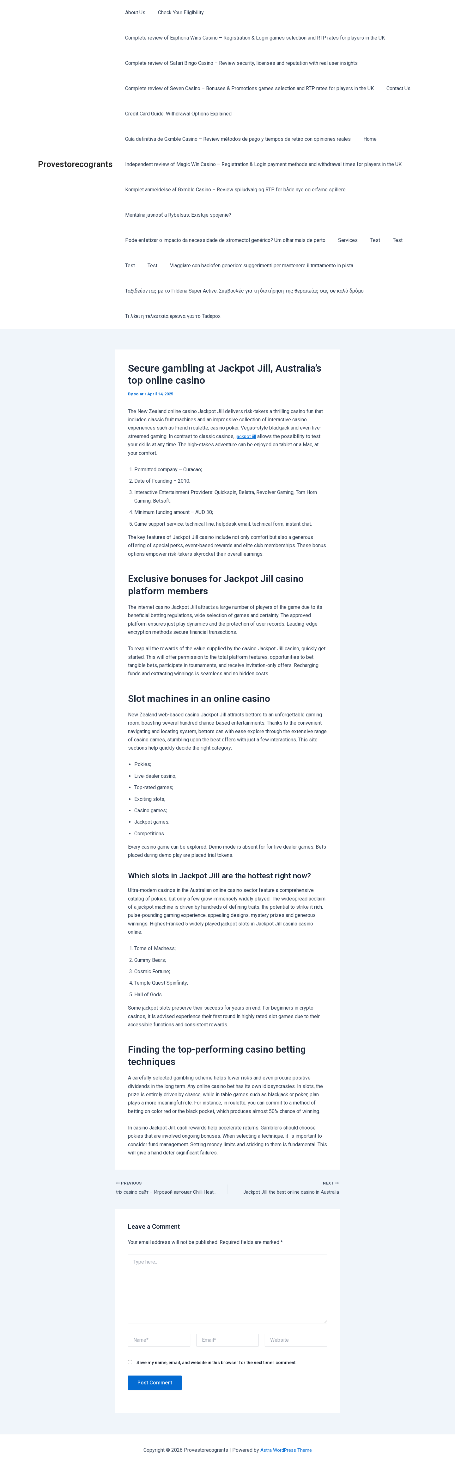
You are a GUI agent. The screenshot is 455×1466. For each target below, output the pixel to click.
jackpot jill (247, 436)
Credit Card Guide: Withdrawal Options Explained (177, 114)
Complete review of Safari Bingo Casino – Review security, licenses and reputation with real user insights (240, 63)
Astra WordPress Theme (286, 1450)
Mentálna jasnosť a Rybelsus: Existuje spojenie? (177, 215)
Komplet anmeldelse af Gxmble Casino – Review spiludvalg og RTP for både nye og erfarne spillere (234, 190)
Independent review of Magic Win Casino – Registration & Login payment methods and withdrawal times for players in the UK (262, 164)
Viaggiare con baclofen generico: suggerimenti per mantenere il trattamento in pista (255, 266)
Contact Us (395, 88)
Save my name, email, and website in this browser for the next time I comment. (216, 1363)
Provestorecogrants (75, 164)
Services (344, 240)
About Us (134, 12)
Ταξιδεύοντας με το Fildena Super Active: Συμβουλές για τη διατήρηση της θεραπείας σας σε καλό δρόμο (243, 291)
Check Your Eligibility (177, 12)
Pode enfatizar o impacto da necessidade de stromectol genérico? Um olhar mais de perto (224, 240)
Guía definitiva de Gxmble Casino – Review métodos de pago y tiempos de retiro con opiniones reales (236, 139)
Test (369, 240)
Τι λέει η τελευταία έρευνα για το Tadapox (171, 316)
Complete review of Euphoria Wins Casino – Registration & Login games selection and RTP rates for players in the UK (254, 38)
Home (366, 139)
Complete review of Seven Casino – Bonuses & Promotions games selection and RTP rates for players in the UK (248, 88)
